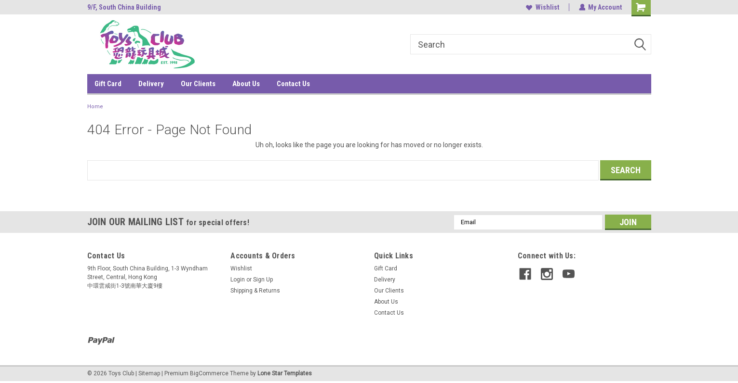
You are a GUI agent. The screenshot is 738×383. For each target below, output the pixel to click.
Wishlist (542, 7)
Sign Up (263, 279)
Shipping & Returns (255, 290)
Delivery (151, 83)
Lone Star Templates (284, 373)
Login (237, 279)
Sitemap (149, 373)
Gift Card (107, 83)
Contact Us (293, 83)
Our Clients (198, 83)
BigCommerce (209, 373)
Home (95, 106)
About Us (246, 83)
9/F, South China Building (124, 7)
